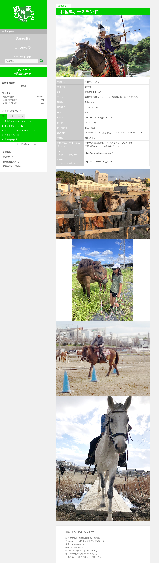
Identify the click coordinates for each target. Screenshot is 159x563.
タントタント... (12, 126)
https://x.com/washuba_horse (98, 161)
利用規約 (7, 152)
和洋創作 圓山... (12, 139)
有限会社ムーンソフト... (16, 121)
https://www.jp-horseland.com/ (99, 153)
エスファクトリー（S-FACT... (18, 130)
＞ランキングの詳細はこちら (23, 144)
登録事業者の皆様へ (12, 166)
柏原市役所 (10, 135)
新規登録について (11, 161)
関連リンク (8, 157)
